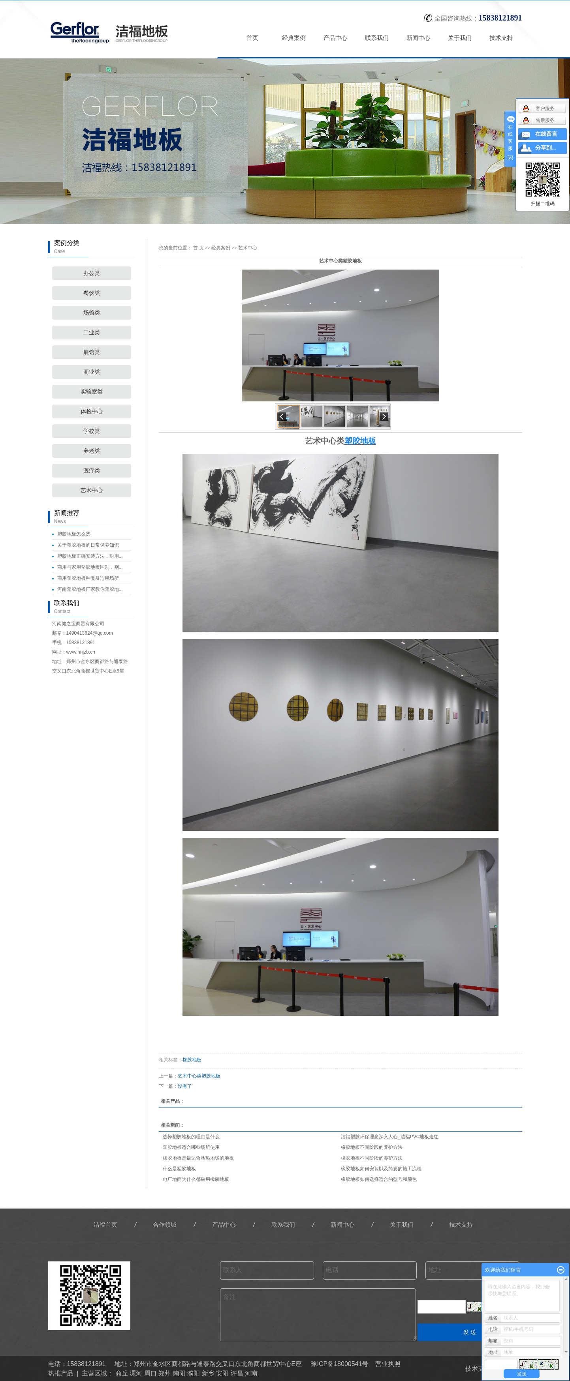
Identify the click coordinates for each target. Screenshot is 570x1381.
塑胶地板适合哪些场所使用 (191, 1147)
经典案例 (294, 37)
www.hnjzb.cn (80, 652)
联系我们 (377, 37)
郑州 (164, 1373)
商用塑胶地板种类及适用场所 (88, 578)
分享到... (545, 148)
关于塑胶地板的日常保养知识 (88, 545)
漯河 (136, 1373)
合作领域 (165, 1224)
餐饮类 (91, 293)
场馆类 (91, 313)
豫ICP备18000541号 (340, 1363)
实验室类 (92, 392)
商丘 (121, 1373)
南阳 (179, 1373)
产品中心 (335, 37)
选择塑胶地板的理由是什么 (191, 1136)
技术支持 (501, 37)
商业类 (91, 372)
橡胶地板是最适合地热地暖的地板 (198, 1158)
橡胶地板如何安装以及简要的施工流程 (381, 1168)
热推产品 (60, 1373)
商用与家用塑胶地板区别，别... (90, 567)
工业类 (91, 332)
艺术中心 (92, 490)
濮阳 (193, 1373)
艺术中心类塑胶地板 (199, 1076)
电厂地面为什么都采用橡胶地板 (196, 1179)
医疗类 (91, 471)
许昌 (237, 1373)
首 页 (198, 248)
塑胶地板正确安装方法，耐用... (90, 556)
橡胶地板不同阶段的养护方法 (372, 1147)
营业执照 (388, 1363)
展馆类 (91, 352)
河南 (251, 1373)
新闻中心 (418, 37)
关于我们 (460, 37)
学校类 (91, 431)
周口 (150, 1373)
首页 (252, 37)
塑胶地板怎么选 (73, 534)
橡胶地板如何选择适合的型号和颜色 (379, 1179)
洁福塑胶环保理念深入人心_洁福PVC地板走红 (389, 1136)
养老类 (91, 451)
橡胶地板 (191, 1059)
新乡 (208, 1373)
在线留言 (546, 134)
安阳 (222, 1373)
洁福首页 (105, 1224)
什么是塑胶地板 (179, 1168)
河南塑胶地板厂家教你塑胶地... (90, 589)
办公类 (91, 273)
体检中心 (92, 411)
